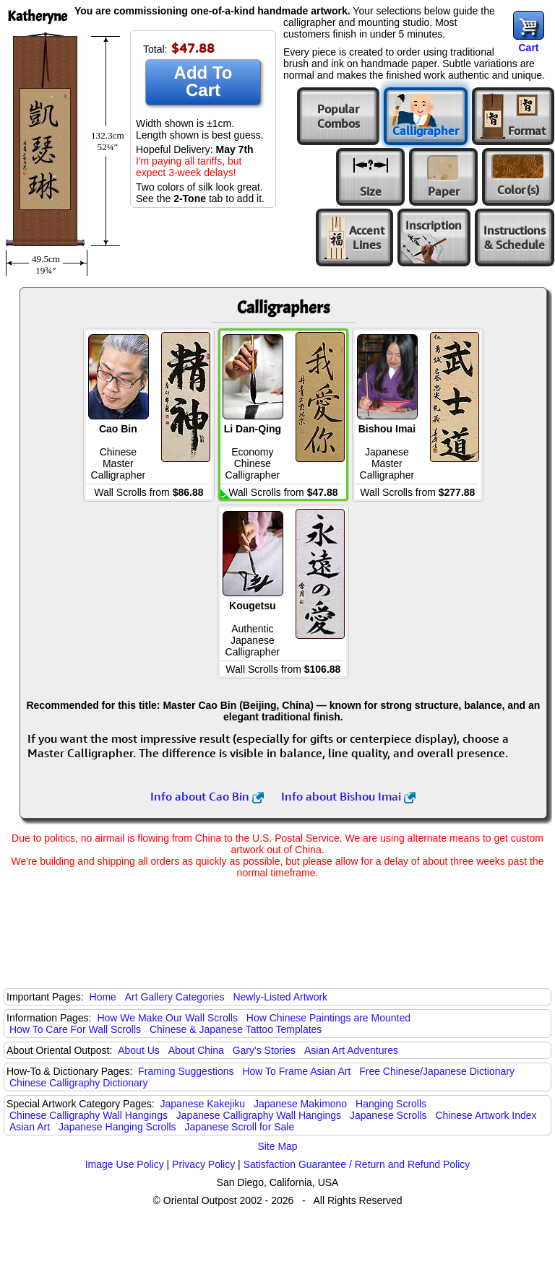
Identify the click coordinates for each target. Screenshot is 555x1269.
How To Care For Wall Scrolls (75, 1029)
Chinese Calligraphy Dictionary (78, 1083)
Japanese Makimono (300, 1103)
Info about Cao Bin (207, 796)
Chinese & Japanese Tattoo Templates (236, 1029)
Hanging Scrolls (391, 1103)
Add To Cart (203, 81)
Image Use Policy (124, 1164)
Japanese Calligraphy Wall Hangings (258, 1115)
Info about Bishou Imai (348, 796)
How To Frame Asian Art (296, 1071)
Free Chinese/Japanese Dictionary (437, 1071)
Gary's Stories (264, 1050)
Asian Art (29, 1127)
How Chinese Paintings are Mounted (328, 1018)
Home (103, 997)
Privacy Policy (203, 1164)
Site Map (277, 1146)
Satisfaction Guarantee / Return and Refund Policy (357, 1164)
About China (196, 1050)
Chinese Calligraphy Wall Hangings (88, 1115)
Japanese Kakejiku (203, 1103)
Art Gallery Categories (175, 997)
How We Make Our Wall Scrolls (167, 1018)
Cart (528, 47)
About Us (139, 1050)
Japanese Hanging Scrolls (117, 1127)
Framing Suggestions (185, 1071)
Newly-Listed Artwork (280, 997)
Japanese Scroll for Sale (239, 1127)
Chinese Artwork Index (486, 1115)
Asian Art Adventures (351, 1050)
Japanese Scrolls (388, 1115)
